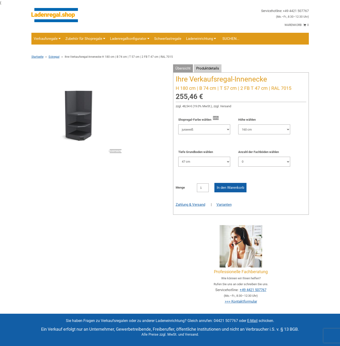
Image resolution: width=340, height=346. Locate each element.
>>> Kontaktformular (241, 301)
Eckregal (54, 56)
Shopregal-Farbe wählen (195, 119)
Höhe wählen (247, 119)
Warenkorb (297, 25)
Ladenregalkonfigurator (129, 39)
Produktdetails (207, 68)
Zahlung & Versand (190, 204)
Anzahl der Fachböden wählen (258, 152)
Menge (180, 187)
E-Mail (252, 320)
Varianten (224, 204)
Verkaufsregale (47, 39)
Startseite (37, 56)
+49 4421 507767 (253, 290)
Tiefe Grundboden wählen (195, 152)
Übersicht (183, 68)
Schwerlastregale (167, 39)
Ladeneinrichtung (201, 39)
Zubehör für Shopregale (85, 39)
